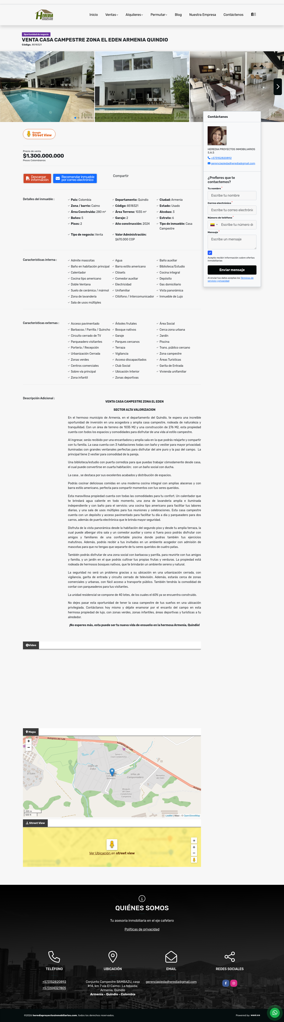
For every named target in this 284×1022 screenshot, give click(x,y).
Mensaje (213, 232)
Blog (178, 15)
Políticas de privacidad (142, 929)
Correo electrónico (220, 203)
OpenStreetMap (192, 815)
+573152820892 (221, 157)
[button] (75, 118)
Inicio (93, 15)
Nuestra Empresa (202, 15)
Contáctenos (234, 15)
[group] (47, 86)
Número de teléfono (221, 217)
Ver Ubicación (100, 853)
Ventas (110, 15)
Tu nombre (215, 188)
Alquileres (133, 15)
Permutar (158, 15)
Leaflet (169, 815)
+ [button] (28, 741)
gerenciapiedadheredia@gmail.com (233, 163)
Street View (39, 134)
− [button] (28, 748)
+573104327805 (54, 988)
